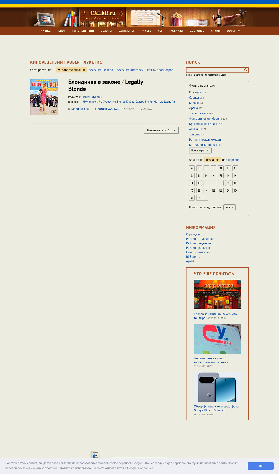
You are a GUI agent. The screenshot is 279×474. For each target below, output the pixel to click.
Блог (61, 31)
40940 (129, 108)
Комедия (102, 108)
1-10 (202, 198)
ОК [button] (261, 466)
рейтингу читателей (130, 70)
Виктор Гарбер (125, 101)
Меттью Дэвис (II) (164, 101)
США (110, 108)
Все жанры (200, 150)
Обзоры (106, 31)
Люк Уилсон (90, 101)
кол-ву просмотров (160, 70)
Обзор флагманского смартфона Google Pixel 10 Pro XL (216, 408)
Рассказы (176, 31)
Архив (215, 31)
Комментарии (78, 108)
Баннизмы (126, 31)
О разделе (193, 234)
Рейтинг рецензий (198, 243)
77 (210, 366)
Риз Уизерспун (107, 101)
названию (212, 160)
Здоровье (197, 31)
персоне (234, 160)
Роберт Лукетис (92, 96)
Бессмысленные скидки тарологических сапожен (211, 360)
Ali (160, 31)
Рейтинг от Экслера (199, 239)
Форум (233, 31)
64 (223, 318)
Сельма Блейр (144, 101)
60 (210, 414)
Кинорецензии (83, 31)
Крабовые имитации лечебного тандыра (215, 316)
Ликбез (146, 31)
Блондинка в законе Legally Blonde (105, 85)
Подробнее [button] (145, 468)
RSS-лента (193, 257)
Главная (45, 31)
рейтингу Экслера (101, 70)
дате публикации (73, 70)
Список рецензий (198, 252)
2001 (116, 108)
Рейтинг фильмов (198, 248)
